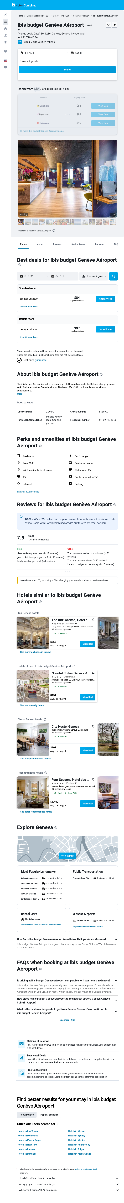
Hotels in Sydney (76, 1135)
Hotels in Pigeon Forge (29, 1140)
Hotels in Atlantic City (79, 1144)
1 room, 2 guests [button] (29, 61)
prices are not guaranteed (86, 1169)
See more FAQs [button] (67, 1020)
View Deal (88, 644)
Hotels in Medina (76, 1140)
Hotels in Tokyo (76, 1149)
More (20, 394)
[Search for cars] (5, 28)
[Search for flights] (5, 15)
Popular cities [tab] (27, 1114)
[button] (5, 5)
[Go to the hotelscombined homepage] (24, 4)
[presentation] (53, 230)
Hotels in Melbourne (28, 1135)
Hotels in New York (27, 1144)
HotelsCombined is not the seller (69, 1178)
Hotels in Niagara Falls (79, 1153)
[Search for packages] (5, 35)
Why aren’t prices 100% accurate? (69, 1190)
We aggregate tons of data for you (69, 1184)
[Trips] (5, 51)
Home (20, 16)
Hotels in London (26, 1149)
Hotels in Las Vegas (28, 1131)
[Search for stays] (5, 21)
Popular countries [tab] (50, 1114)
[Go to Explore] (5, 42)
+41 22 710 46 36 (28, 37)
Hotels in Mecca (76, 1131)
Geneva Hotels (79, 16)
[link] (36, 652)
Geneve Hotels (59, 16)
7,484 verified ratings (43, 42)
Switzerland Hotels (35, 16)
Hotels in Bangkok (27, 1153)
